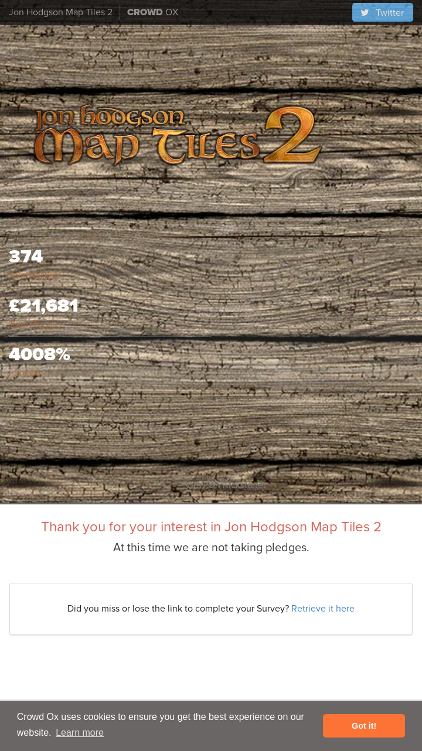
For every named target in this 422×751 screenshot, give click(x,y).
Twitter (381, 13)
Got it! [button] (364, 725)
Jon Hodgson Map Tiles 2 (61, 12)
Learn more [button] (80, 733)
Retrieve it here (323, 609)
